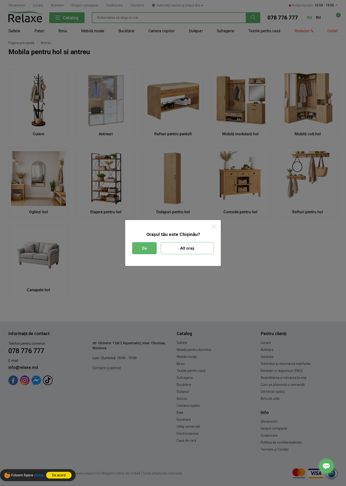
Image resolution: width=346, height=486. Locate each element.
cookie (39, 475)
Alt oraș (187, 248)
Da (144, 248)
